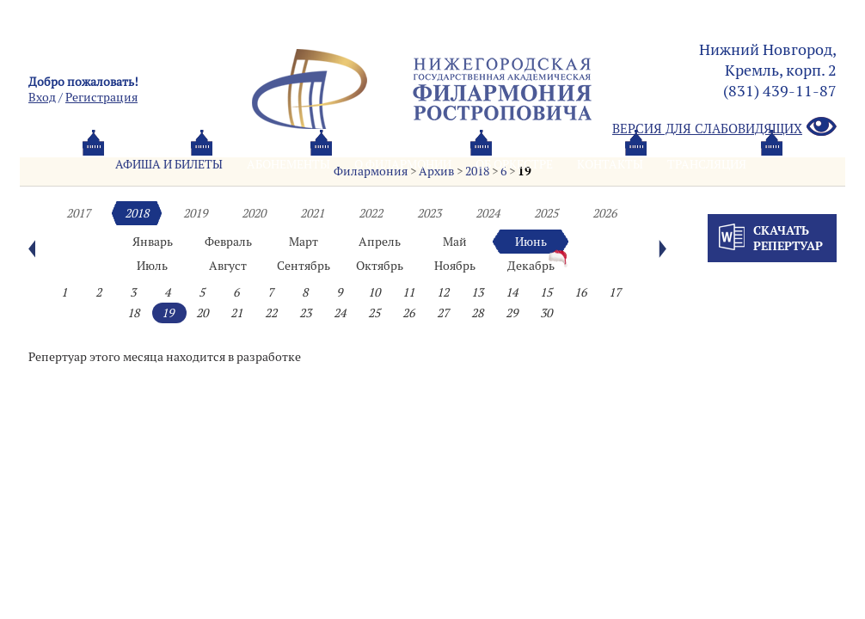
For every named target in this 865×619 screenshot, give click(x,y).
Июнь (531, 241)
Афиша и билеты (169, 164)
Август (228, 265)
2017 (78, 213)
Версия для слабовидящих (724, 128)
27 (443, 313)
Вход (42, 97)
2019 (195, 213)
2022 (371, 213)
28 (477, 313)
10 (374, 292)
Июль (152, 265)
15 (546, 292)
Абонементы (288, 164)
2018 (137, 213)
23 (305, 313)
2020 (254, 213)
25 (374, 313)
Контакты (610, 164)
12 (443, 292)
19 (168, 313)
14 (512, 292)
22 (271, 313)
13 (477, 292)
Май (455, 241)
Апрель (380, 241)
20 (202, 313)
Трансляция (706, 164)
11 (408, 292)
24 (340, 313)
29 (512, 313)
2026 (604, 213)
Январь (152, 241)
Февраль (228, 241)
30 (546, 313)
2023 (429, 213)
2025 (546, 213)
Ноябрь (454, 265)
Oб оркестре (514, 164)
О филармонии (402, 164)
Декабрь (531, 265)
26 (408, 313)
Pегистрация (101, 97)
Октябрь (379, 265)
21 (236, 313)
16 (580, 292)
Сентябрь (303, 265)
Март (303, 241)
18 (133, 313)
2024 (487, 213)
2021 (312, 213)
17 (615, 292)
